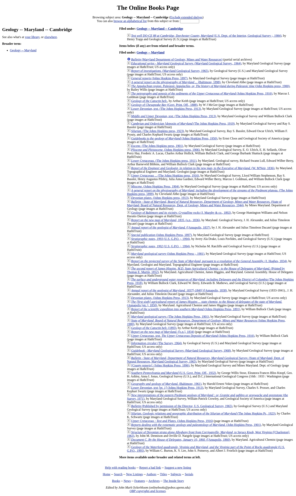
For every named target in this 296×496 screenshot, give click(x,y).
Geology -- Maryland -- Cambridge (160, 28)
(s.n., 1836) (165, 220)
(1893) (153, 328)
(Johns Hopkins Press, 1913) (160, 297)
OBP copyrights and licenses (148, 491)
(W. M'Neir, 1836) (202, 168)
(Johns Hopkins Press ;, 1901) (167, 253)
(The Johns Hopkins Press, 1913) (166, 108)
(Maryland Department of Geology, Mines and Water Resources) (177, 59)
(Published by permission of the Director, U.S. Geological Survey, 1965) (181, 406)
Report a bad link (150, 467)
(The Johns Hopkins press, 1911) (164, 160)
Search (118, 474)
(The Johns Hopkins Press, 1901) (170, 316)
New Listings (134, 474)
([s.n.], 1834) (162, 331)
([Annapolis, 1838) (179, 290)
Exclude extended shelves (186, 17)
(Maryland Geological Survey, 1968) (181, 350)
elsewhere (50, 37)
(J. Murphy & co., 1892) (181, 212)
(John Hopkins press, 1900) (210, 86)
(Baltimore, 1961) (166, 383)
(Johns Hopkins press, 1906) (165, 149)
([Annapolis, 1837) (170, 227)
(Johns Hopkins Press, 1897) (159, 78)
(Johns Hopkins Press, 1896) (160, 365)
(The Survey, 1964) (156, 343)
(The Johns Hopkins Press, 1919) (183, 123)
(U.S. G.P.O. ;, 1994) (160, 238)
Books (116, 481)
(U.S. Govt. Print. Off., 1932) (173, 372)
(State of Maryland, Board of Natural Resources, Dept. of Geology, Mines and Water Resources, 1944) (204, 203)
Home (106, 474)
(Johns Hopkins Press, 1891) (185, 309)
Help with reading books (120, 467)
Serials (189, 474)
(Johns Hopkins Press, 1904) (155, 186)
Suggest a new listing (177, 467)
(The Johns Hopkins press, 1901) (157, 145)
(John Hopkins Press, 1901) (196, 424)
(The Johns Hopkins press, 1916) (165, 175)
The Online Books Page (148, 7)
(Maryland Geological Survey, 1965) (169, 70)
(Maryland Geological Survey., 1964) (186, 63)
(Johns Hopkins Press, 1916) (201, 93)
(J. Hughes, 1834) (209, 261)
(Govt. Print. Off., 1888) (164, 104)
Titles (163, 474)
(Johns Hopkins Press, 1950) (174, 138)
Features (139, 481)
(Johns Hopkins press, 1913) (160, 197)
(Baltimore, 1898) (176, 82)
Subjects (176, 474)
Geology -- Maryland (23, 50)
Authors (151, 474)
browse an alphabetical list (130, 21)
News (127, 481)
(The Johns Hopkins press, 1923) (157, 131)
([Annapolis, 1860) (180, 439)
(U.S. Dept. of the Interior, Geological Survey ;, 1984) (206, 35)
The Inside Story (173, 481)
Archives (154, 481)
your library (32, 37)
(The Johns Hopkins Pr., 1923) (203, 413)
